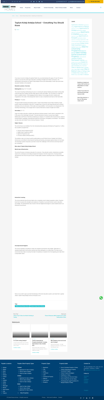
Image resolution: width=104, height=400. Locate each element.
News (17, 15)
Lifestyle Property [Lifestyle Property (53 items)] (76, 58)
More (72, 7)
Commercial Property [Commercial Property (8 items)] (75, 41)
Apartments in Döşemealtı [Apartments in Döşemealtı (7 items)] (75, 32)
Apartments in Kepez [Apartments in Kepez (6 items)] (75, 36)
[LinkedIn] (87, 398)
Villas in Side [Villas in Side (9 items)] (77, 74)
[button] (94, 1)
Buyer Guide (38, 7)
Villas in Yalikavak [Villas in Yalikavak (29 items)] (84, 74)
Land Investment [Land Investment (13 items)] (82, 56)
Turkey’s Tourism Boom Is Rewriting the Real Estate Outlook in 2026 (83, 92)
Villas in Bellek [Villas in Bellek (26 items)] (80, 69)
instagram (86, 379)
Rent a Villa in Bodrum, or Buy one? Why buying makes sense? (83, 99)
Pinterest (86, 381)
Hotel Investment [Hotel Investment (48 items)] (76, 45)
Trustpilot (86, 390)
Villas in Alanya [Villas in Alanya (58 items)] (76, 67)
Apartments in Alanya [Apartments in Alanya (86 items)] (81, 26)
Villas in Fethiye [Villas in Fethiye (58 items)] (82, 71)
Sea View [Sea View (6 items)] (85, 60)
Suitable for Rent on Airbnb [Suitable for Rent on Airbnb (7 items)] (76, 62)
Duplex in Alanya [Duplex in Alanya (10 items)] (82, 41)
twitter (85, 377)
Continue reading (16, 347)
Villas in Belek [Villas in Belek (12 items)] (74, 69)
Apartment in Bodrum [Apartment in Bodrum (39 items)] (77, 25)
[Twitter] (34, 2)
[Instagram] (37, 2)
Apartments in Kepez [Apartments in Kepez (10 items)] (83, 34)
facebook (86, 376)
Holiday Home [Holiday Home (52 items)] (84, 43)
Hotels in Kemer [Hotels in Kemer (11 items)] (78, 47)
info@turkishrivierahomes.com (92, 370)
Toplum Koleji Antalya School (22, 306)
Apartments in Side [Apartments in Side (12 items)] (84, 39)
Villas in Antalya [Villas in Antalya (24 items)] (84, 67)
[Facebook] (31, 2)
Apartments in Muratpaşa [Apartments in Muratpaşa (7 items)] (75, 39)
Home (21, 7)
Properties (28, 7)
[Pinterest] (39, 2)
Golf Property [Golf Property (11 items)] (77, 43)
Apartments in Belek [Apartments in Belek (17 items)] (81, 30)
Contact (78, 7)
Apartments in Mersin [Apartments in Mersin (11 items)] (82, 38)
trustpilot (86, 382)
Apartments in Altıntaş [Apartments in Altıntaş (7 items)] (75, 28)
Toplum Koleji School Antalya (37, 306)
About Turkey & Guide (61, 7)
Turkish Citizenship (48, 7)
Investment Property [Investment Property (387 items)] (78, 55)
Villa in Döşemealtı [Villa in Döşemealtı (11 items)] (83, 65)
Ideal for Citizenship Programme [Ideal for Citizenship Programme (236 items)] (79, 49)
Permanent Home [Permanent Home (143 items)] (77, 60)
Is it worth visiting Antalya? (20, 340)
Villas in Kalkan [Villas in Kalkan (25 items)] (80, 73)
